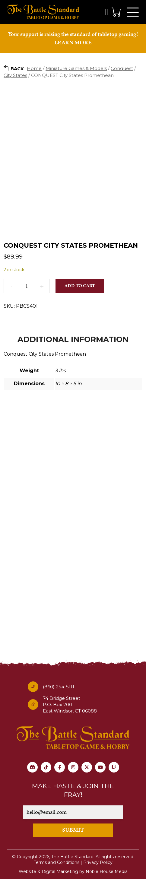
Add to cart (80, 286)
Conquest (122, 68)
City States (15, 75)
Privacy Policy (98, 862)
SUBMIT (73, 830)
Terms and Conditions (56, 862)
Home (34, 68)
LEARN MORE (73, 43)
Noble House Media (107, 871)
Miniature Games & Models (76, 68)
